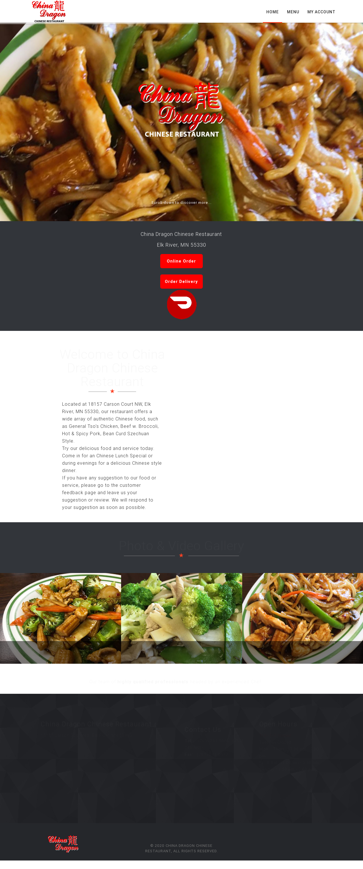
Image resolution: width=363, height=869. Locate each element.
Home (272, 11)
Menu (293, 11)
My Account (321, 11)
